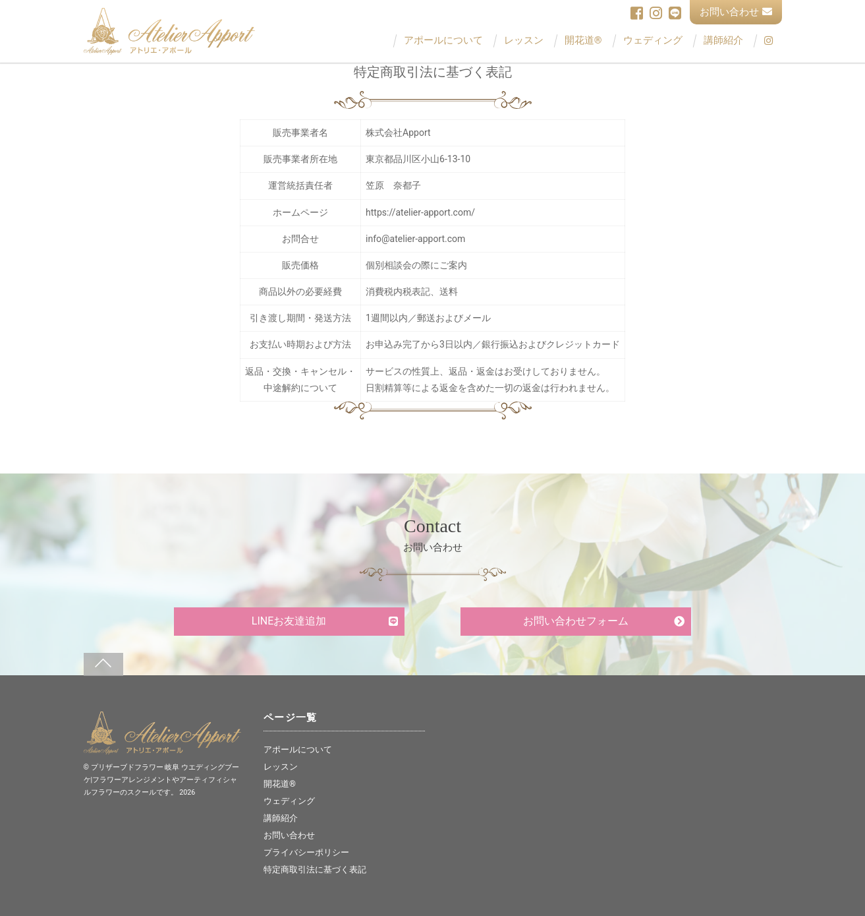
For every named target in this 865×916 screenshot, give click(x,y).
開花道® (583, 41)
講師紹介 (723, 41)
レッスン (524, 41)
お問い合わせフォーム (575, 621)
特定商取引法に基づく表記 (315, 869)
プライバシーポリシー (306, 852)
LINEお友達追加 (289, 621)
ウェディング (653, 41)
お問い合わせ (736, 12)
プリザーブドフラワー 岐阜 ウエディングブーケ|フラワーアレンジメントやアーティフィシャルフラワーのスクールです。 (161, 780)
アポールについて (443, 41)
